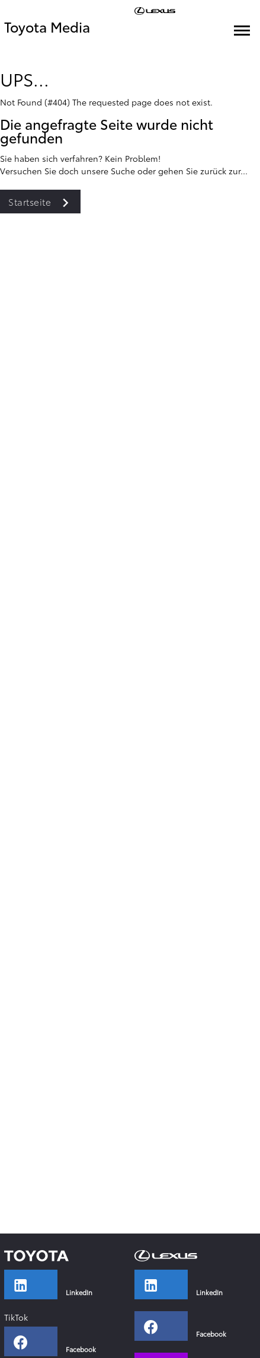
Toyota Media (47, 26)
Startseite (44, 201)
